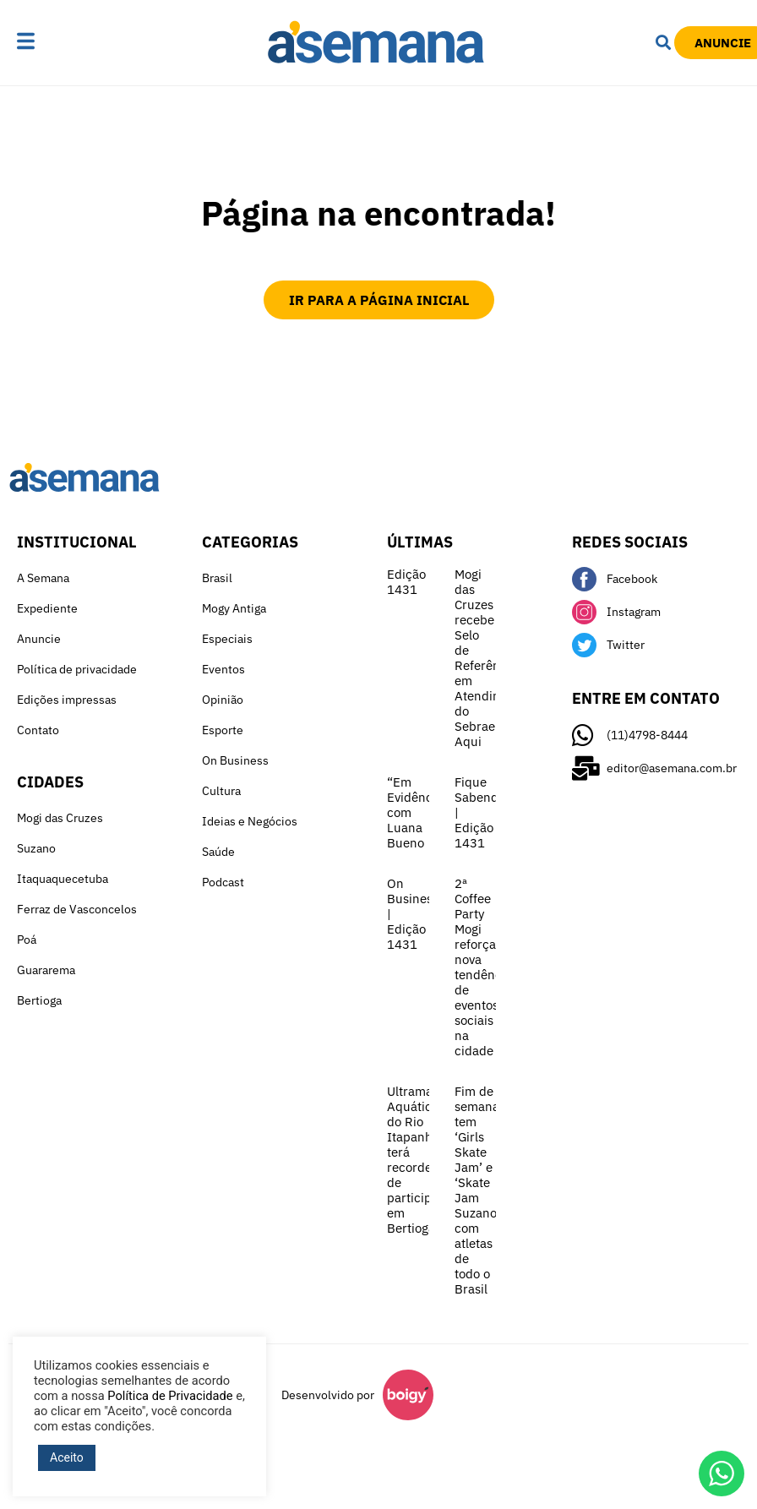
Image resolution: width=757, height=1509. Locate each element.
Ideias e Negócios (249, 821)
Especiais (227, 638)
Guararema (46, 970)
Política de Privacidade (169, 1395)
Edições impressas (67, 699)
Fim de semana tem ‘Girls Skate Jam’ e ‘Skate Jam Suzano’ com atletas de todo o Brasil (477, 1190)
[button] (56, 42)
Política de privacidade (77, 669)
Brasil (217, 578)
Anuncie (39, 638)
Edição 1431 (406, 581)
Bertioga (39, 1000)
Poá (26, 939)
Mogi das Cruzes (60, 817)
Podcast (223, 882)
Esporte (222, 730)
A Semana (43, 578)
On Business (235, 760)
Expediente (47, 608)
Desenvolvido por (327, 1395)
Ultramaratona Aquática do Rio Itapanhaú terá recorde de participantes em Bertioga (428, 1159)
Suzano (36, 848)
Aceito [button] (67, 1457)
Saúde (218, 851)
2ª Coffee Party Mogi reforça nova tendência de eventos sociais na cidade (483, 967)
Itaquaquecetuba (62, 878)
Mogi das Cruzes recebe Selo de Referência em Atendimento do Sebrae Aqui (492, 657)
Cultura (221, 790)
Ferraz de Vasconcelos (77, 909)
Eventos (223, 669)
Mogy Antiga (234, 608)
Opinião (222, 699)
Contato (38, 730)
